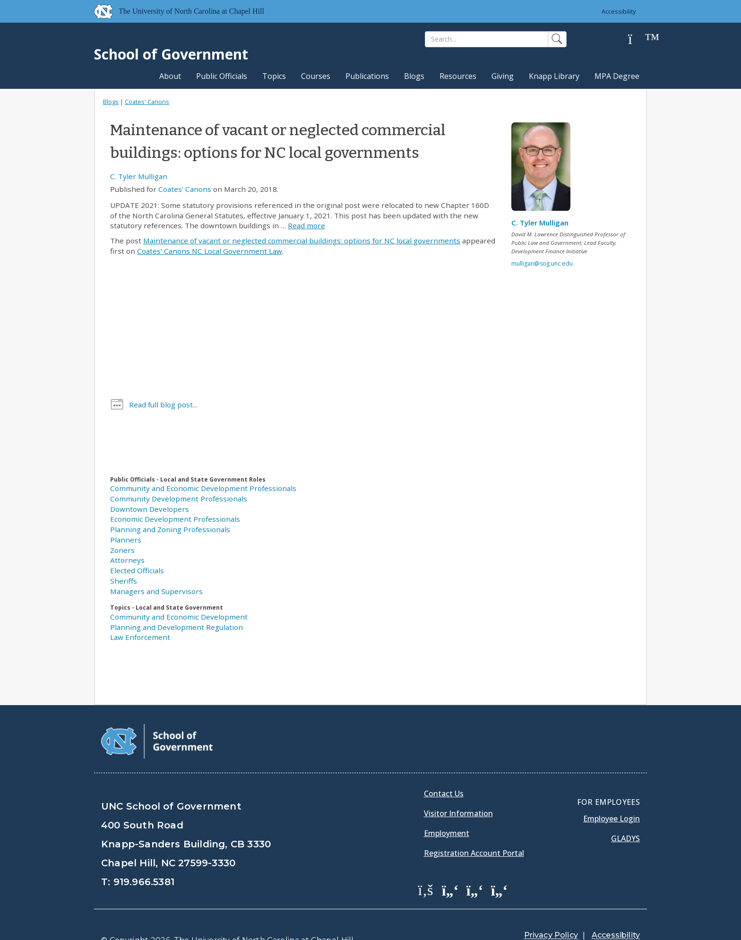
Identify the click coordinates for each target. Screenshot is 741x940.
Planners (125, 539)
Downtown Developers (149, 509)
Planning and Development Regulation (176, 627)
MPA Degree (617, 76)
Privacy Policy (551, 911)
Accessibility (619, 11)
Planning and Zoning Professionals (170, 529)
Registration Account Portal (474, 829)
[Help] (637, 39)
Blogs (414, 76)
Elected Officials (137, 570)
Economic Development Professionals (175, 519)
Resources (457, 76)
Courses (315, 76)
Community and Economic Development (179, 616)
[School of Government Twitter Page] (450, 866)
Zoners (122, 550)
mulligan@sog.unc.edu (542, 263)
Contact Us (444, 770)
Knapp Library (554, 76)
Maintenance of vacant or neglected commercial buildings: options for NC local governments (301, 240)
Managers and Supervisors (156, 591)
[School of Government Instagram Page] (499, 866)
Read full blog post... (163, 404)
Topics (274, 76)
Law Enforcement (140, 637)
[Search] (486, 39)
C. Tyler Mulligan (138, 176)
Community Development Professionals (178, 498)
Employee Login (611, 795)
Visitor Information (458, 790)
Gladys (625, 815)
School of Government (171, 54)
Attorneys (127, 560)
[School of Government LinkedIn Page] (474, 866)
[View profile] (544, 169)
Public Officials (221, 76)
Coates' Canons (147, 101)
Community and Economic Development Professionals (203, 488)
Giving (502, 76)
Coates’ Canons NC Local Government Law (209, 251)
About (170, 76)
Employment (446, 809)
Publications (367, 76)
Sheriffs (123, 581)
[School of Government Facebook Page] (425, 866)
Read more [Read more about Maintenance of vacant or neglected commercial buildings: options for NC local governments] (306, 225)
